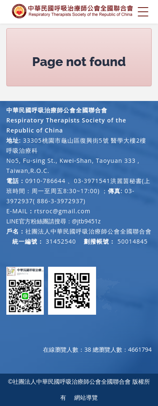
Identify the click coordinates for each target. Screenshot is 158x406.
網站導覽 (86, 397)
